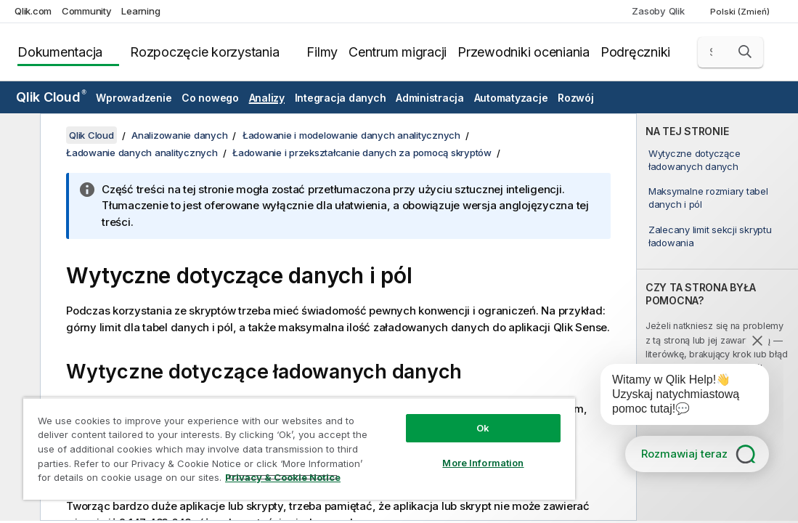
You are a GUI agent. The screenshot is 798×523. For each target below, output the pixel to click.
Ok (482, 428)
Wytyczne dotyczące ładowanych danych (694, 159)
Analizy (267, 98)
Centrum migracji (398, 52)
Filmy (322, 52)
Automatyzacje (511, 98)
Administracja (430, 98)
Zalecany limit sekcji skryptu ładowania (710, 236)
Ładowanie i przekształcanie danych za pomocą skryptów (362, 152)
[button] (745, 51)
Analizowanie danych (179, 135)
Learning (140, 11)
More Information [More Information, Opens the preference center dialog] (483, 463)
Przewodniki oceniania (523, 52)
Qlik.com (33, 11)
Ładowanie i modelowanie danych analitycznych (351, 135)
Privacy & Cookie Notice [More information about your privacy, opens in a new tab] (283, 477)
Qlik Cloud (51, 97)
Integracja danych (340, 98)
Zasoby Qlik (658, 11)
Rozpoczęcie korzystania (204, 52)
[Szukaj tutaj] (730, 52)
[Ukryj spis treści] (18, 136)
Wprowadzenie (133, 98)
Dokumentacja (59, 52)
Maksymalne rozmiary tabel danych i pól (708, 197)
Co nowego (210, 98)
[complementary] (717, 317)
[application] (674, 397)
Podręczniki (635, 52)
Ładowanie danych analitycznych (142, 152)
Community (87, 11)
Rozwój (576, 98)
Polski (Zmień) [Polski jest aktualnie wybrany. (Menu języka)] (741, 12)
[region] (299, 448)
